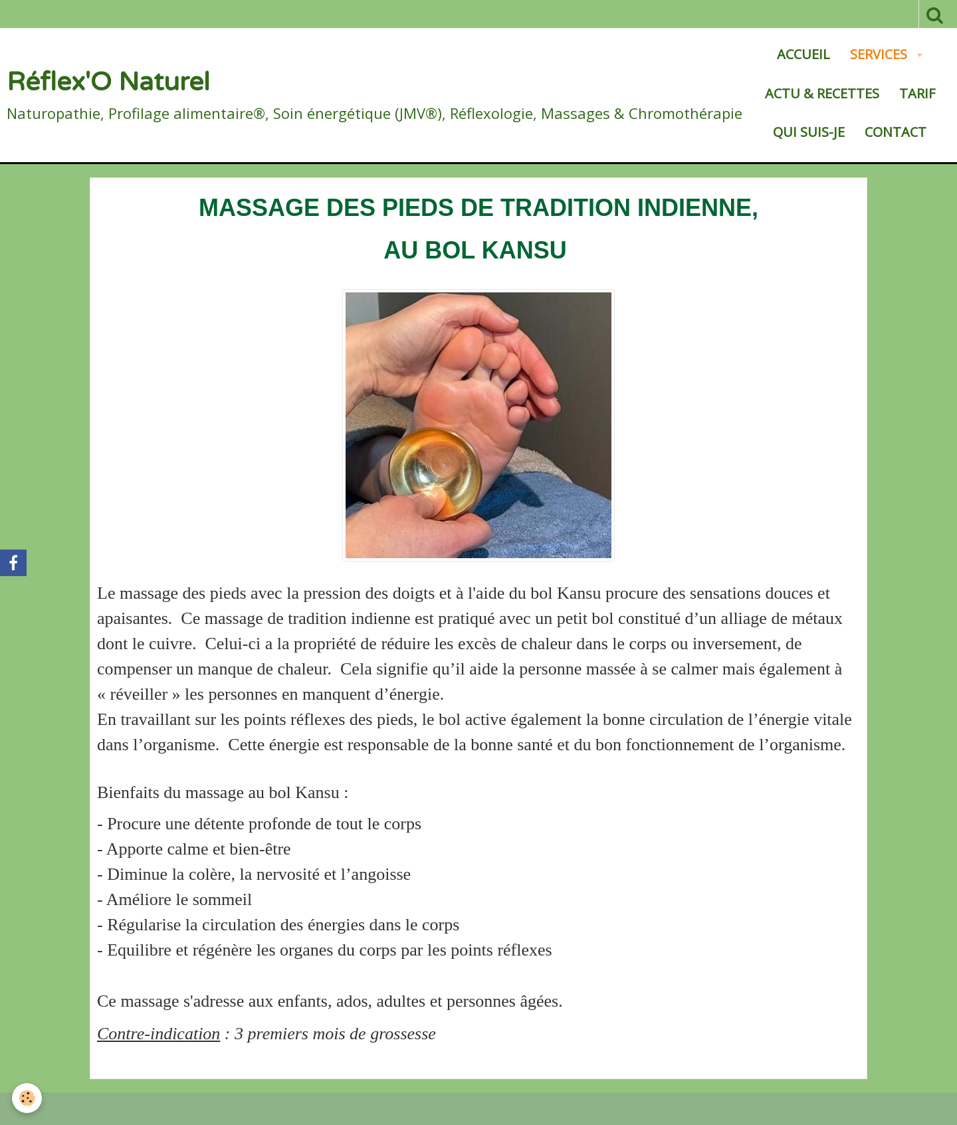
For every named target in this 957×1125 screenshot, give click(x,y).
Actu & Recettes (822, 93)
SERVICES (880, 54)
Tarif (917, 93)
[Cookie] (28, 1097)
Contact (895, 132)
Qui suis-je (809, 132)
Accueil (803, 54)
